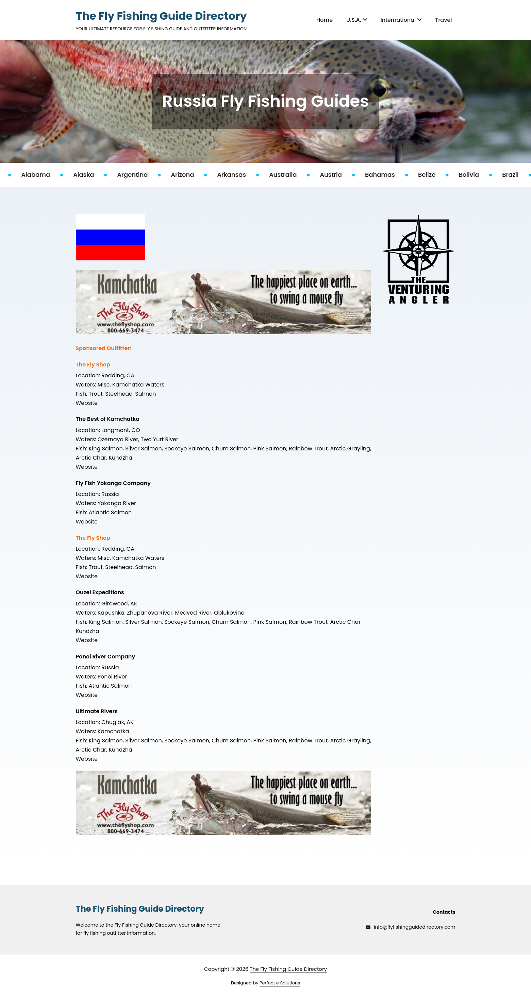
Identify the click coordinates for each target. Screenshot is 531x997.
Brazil (517, 174)
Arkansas (238, 174)
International (401, 20)
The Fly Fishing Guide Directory (161, 15)
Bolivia (476, 174)
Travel (443, 20)
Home (324, 20)
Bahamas (387, 174)
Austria (338, 174)
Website (87, 403)
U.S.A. (356, 20)
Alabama (42, 174)
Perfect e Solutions (280, 983)
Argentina (139, 174)
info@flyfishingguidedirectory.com (410, 927)
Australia (290, 174)
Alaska (90, 174)
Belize (434, 174)
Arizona (189, 174)
